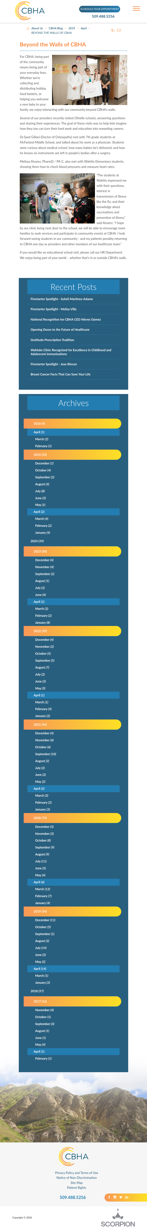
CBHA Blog (56, 28)
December (44, 463)
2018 (37, 991)
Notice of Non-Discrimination (76, 1178)
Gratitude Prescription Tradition (52, 340)
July (40, 491)
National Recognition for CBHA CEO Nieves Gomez (66, 319)
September (44, 477)
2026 (39, 423)
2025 (40, 454)
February (43, 446)
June (40, 498)
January (42, 532)
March (41, 439)
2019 (71, 28)
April (84, 28)
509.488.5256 (104, 16)
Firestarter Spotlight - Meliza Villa (54, 309)
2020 (40, 818)
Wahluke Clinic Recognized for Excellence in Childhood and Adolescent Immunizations (71, 352)
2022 (40, 631)
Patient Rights (76, 1188)
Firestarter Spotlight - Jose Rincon (54, 364)
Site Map (76, 1183)
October (43, 470)
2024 (37, 541)
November (44, 567)
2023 (40, 551)
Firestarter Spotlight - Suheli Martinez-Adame (62, 299)
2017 (40, 1001)
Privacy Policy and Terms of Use (76, 1173)
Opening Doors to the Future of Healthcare (60, 329)
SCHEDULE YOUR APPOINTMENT (99, 8)
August (42, 484)
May (40, 505)
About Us (37, 28)
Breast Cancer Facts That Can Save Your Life (61, 374)
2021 (40, 724)
